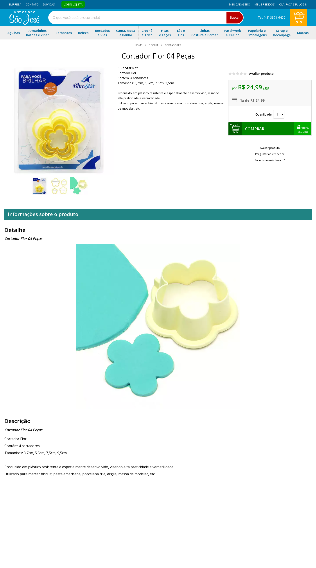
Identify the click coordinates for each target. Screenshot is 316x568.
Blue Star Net (128, 68)
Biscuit (153, 45)
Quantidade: (269, 114)
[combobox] (146, 17)
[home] (24, 23)
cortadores (172, 45)
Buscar (235, 17)
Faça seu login (296, 4)
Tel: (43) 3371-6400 (271, 17)
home (139, 45)
